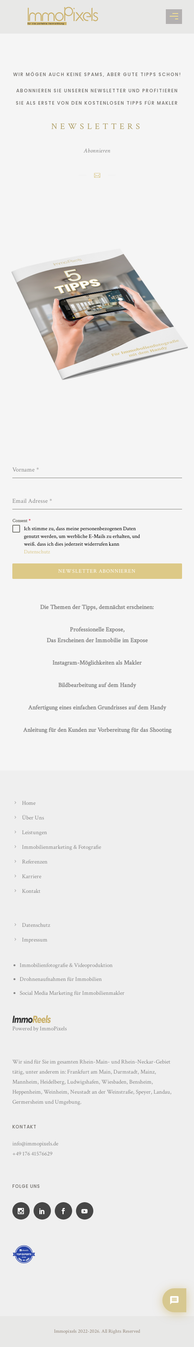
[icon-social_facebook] (65, 1211)
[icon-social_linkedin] (44, 1211)
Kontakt (31, 891)
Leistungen (34, 832)
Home (28, 803)
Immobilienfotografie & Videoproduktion (66, 965)
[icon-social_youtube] (86, 1211)
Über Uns (33, 817)
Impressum (34, 939)
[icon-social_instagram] (23, 1211)
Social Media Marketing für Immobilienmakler (72, 993)
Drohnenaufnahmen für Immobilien (61, 979)
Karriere (31, 876)
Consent (21, 521)
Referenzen (34, 861)
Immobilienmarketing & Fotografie (61, 847)
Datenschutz (37, 551)
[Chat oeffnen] (174, 1300)
